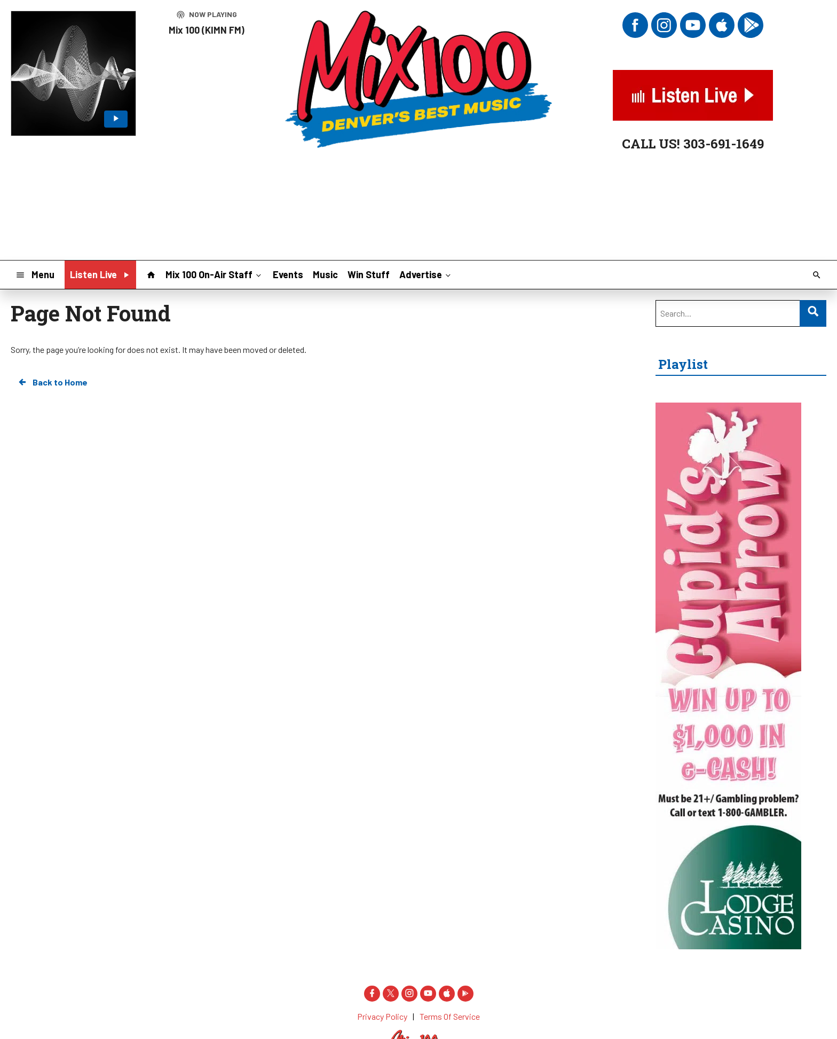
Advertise (426, 273)
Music (325, 274)
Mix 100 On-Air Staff (214, 273)
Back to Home (52, 382)
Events (288, 274)
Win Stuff (369, 274)
